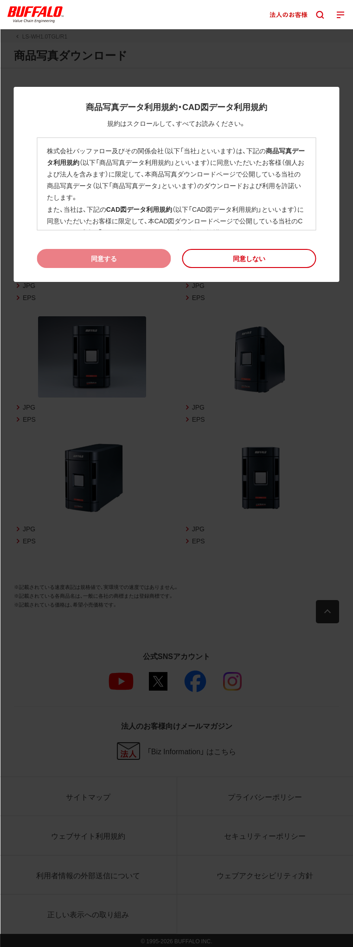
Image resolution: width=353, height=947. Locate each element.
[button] (249, 258)
